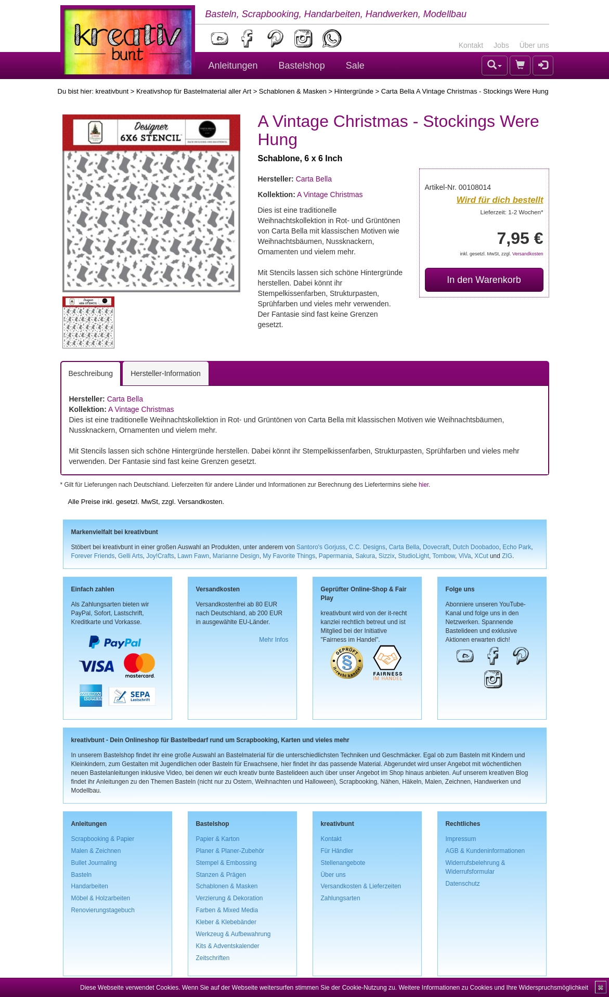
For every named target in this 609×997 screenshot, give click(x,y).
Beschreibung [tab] (91, 373)
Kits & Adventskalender (228, 946)
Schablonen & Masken (293, 91)
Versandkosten (527, 253)
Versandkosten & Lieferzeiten (361, 886)
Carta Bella (314, 179)
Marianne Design (236, 556)
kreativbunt (111, 91)
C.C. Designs (367, 547)
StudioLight (413, 556)
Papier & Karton (218, 839)
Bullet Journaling (94, 862)
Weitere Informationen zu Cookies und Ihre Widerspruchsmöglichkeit (493, 987)
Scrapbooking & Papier (103, 839)
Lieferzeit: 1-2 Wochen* (512, 212)
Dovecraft (436, 547)
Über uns (534, 45)
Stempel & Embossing (226, 862)
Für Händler (337, 850)
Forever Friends (93, 556)
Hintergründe (353, 91)
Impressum (461, 839)
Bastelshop (302, 65)
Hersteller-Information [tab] (166, 373)
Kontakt (471, 45)
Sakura (365, 556)
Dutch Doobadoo (475, 547)
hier (424, 484)
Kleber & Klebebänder (226, 922)
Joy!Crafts (160, 556)
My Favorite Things (289, 556)
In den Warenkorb (484, 280)
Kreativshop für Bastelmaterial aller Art (193, 91)
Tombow (443, 556)
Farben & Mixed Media (227, 910)
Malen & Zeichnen (96, 850)
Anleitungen (233, 65)
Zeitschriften (213, 958)
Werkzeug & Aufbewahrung (233, 934)
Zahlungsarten (340, 898)
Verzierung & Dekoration (229, 898)
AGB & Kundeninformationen (485, 850)
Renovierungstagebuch (103, 910)
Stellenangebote (343, 862)
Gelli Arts (130, 556)
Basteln (81, 874)
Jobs (501, 45)
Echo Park (516, 547)
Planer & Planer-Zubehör (230, 850)
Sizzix (387, 556)
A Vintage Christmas (330, 194)
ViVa (465, 556)
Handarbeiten (89, 886)
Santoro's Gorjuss (320, 547)
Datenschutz (463, 883)
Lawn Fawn (193, 556)
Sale (355, 65)
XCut (481, 556)
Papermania (335, 556)
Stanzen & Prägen (221, 874)
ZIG (507, 556)
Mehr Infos (273, 639)
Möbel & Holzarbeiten (101, 898)
